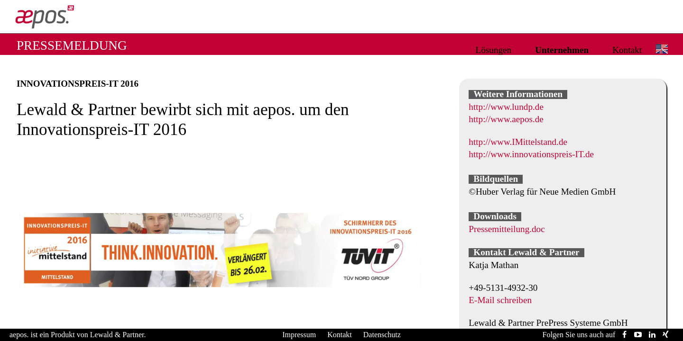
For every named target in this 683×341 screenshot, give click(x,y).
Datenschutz (382, 335)
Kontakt (627, 50)
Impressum (299, 335)
